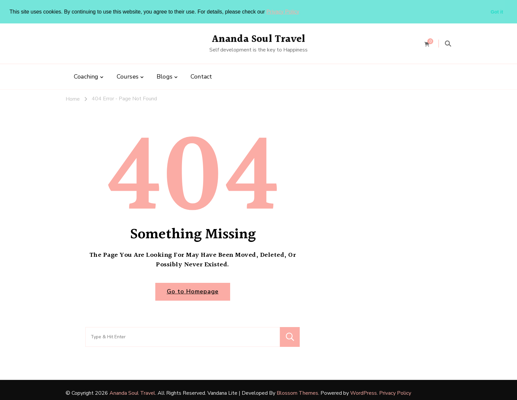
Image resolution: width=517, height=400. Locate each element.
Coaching (86, 76)
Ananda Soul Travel (258, 39)
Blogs (164, 76)
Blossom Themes (297, 392)
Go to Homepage (193, 291)
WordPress (363, 392)
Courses (127, 76)
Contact (201, 76)
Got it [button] (497, 12)
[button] (302, 12)
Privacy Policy (282, 12)
